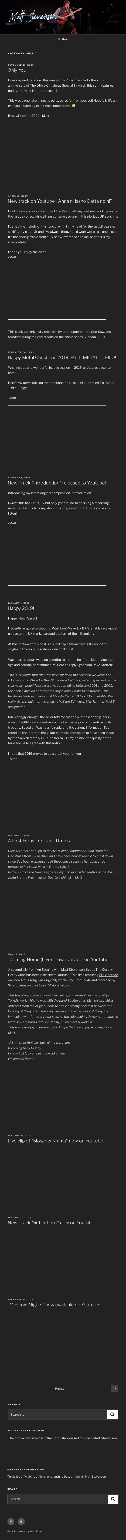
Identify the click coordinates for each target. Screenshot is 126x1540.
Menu (63, 39)
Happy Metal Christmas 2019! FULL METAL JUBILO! (62, 357)
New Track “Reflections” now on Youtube (51, 1222)
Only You (17, 70)
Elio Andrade (108, 975)
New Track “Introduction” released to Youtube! (57, 483)
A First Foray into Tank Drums (39, 840)
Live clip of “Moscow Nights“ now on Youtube (55, 1141)
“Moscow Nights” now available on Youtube (53, 1304)
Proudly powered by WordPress (25, 1531)
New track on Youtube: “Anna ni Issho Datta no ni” (60, 201)
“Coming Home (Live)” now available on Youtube (58, 959)
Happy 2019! (21, 608)
